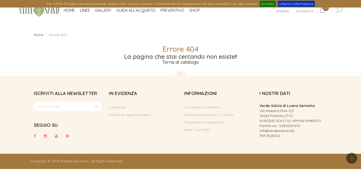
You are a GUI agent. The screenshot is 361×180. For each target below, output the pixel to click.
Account (304, 11)
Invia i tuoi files (197, 130)
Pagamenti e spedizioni (203, 122)
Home (38, 35)
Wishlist (282, 11)
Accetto (267, 4)
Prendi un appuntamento (130, 114)
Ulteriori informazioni (296, 4)
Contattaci (118, 107)
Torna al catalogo (180, 62)
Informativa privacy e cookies (209, 114)
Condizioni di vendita (202, 107)
